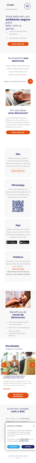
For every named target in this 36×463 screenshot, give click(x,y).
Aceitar (28, 446)
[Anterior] (4, 365)
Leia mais (6, 389)
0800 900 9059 (18, 269)
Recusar (13, 446)
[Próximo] (32, 365)
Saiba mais (24, 441)
